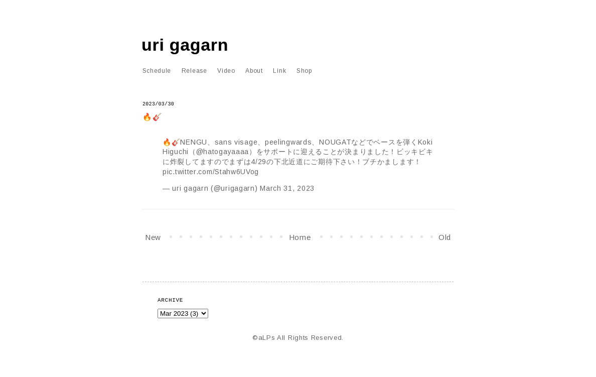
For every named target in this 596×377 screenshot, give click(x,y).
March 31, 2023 (287, 188)
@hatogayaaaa (222, 152)
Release (194, 70)
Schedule (157, 70)
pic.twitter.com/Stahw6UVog (211, 172)
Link (279, 70)
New (153, 237)
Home (300, 237)
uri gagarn (184, 44)
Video (226, 70)
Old (444, 237)
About (254, 70)
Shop (304, 70)
